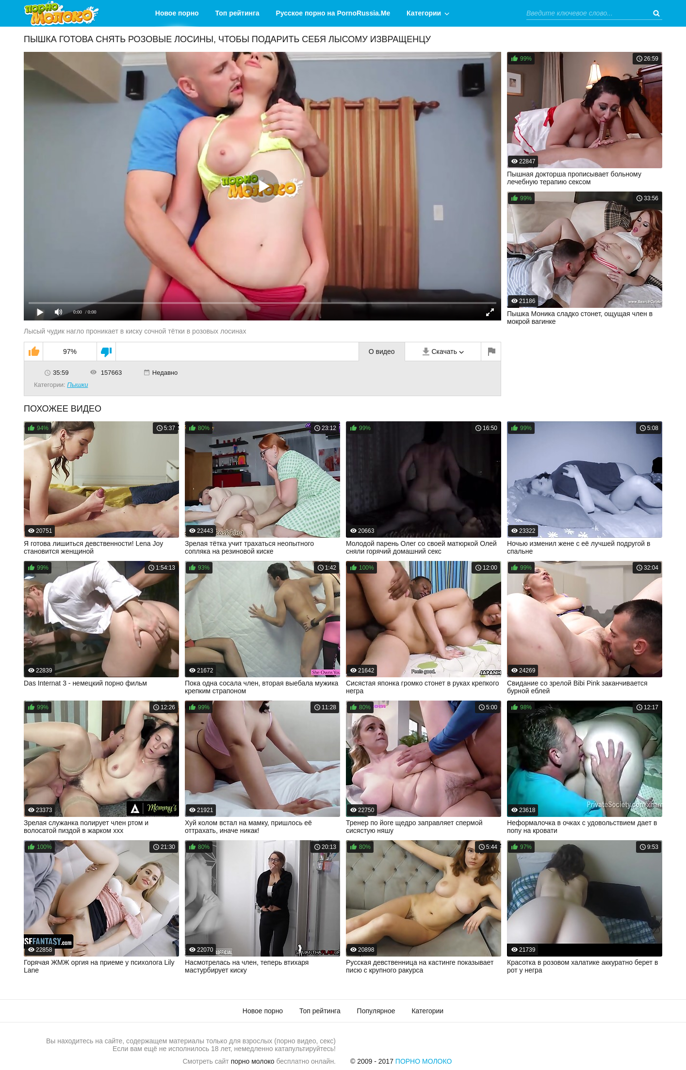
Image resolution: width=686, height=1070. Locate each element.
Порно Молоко (423, 1061)
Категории (424, 13)
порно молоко (253, 1061)
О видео (382, 351)
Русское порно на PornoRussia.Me (333, 13)
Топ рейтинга (237, 13)
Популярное (376, 1011)
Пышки (77, 384)
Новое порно (177, 13)
